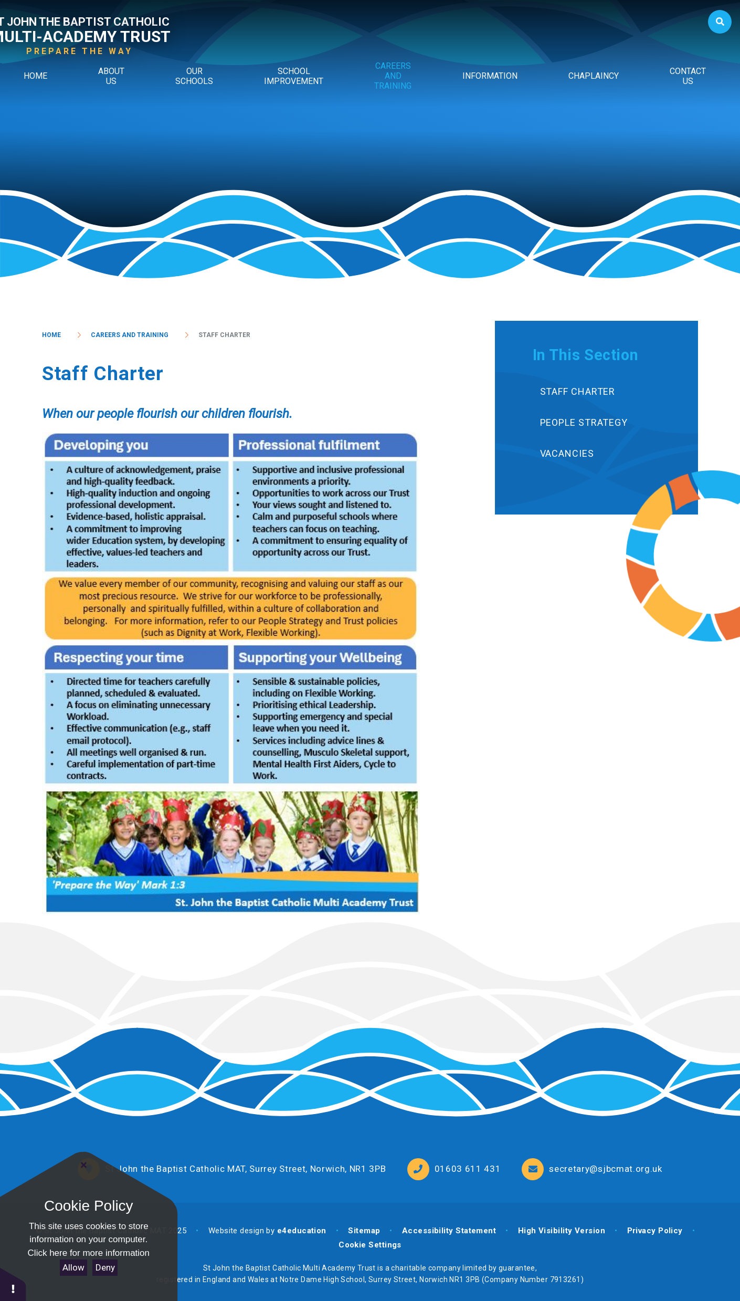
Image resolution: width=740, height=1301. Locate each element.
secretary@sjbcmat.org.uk (605, 1168)
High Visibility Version (561, 1230)
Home (51, 335)
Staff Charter (224, 335)
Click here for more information (89, 1253)
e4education (301, 1230)
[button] (13, 1284)
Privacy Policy (655, 1230)
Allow (73, 1267)
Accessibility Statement (449, 1230)
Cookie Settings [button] (370, 1245)
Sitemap (364, 1230)
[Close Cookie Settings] (84, 1165)
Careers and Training (129, 335)
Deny (105, 1267)
